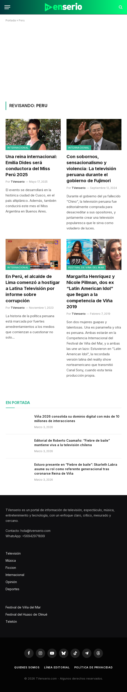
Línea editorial (57, 667)
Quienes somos (27, 667)
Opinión (11, 582)
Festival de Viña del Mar (86, 267)
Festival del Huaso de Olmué (26, 614)
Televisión (13, 553)
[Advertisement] (63, 61)
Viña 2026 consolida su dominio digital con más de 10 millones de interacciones (76, 418)
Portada (11, 20)
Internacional (17, 147)
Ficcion (11, 568)
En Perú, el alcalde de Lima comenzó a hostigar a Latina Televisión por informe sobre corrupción (33, 288)
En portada (18, 402)
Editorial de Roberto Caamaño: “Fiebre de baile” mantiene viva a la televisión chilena (72, 443)
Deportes (12, 589)
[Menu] (7, 7)
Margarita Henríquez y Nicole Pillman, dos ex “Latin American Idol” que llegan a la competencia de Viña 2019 (91, 291)
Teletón (11, 621)
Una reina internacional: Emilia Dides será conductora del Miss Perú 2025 (31, 166)
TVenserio (18, 181)
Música (11, 560)
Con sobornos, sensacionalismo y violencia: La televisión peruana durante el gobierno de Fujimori (91, 169)
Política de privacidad (93, 667)
